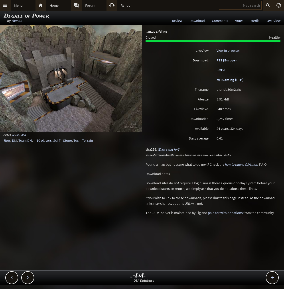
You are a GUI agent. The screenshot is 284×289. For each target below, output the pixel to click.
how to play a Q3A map (241, 164)
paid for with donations (225, 212)
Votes (239, 20)
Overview (273, 20)
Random (127, 5)
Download (197, 20)
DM (14, 140)
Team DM (25, 140)
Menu (18, 5)
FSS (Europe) (227, 60)
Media (255, 20)
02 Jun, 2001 (19, 134)
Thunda (16, 20)
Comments (220, 20)
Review (177, 20)
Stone (67, 140)
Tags (7, 140)
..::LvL (221, 70)
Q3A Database (144, 280)
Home (54, 5)
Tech (77, 140)
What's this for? (168, 149)
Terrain (87, 140)
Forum (90, 5)
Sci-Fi (57, 140)
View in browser (228, 50)
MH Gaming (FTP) (230, 79)
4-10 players (43, 140)
